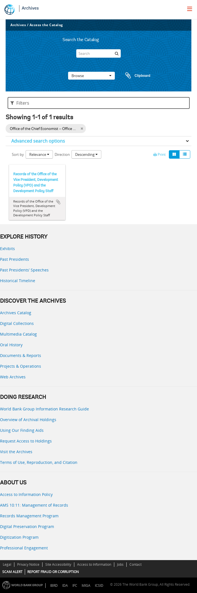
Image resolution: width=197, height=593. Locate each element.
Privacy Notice (28, 564)
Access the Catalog (46, 25)
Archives (30, 8)
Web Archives (13, 376)
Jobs (120, 564)
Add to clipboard (58, 202)
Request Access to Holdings (26, 441)
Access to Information (94, 564)
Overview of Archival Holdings (28, 419)
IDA (65, 585)
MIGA (86, 585)
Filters (19, 103)
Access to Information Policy (26, 494)
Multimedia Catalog (18, 334)
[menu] (190, 9)
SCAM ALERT (12, 571)
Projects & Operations (20, 366)
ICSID (99, 585)
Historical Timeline (17, 280)
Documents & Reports (20, 355)
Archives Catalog (15, 312)
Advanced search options (38, 141)
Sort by (18, 154)
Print (159, 154)
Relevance (39, 154)
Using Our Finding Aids (22, 430)
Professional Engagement (24, 548)
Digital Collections (17, 323)
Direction (62, 154)
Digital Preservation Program (27, 526)
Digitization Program (19, 537)
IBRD (54, 585)
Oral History (11, 344)
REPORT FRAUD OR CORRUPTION (53, 571)
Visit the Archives (16, 451)
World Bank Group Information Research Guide (44, 409)
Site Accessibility (58, 564)
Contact (135, 564)
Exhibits (7, 248)
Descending (86, 154)
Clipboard (135, 76)
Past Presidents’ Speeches (24, 270)
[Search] (98, 53)
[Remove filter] (81, 128)
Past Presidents (14, 259)
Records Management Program (29, 515)
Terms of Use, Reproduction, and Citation (38, 462)
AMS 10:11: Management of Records (34, 505)
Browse (91, 75)
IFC (74, 585)
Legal (7, 564)
